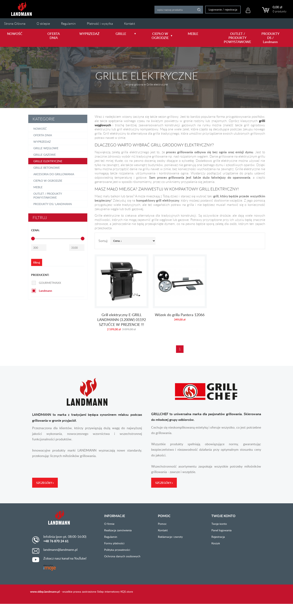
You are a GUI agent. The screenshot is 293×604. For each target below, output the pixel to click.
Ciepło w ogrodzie (47, 181)
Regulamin (68, 23)
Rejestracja (218, 537)
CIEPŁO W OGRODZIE (162, 35)
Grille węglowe (45, 148)
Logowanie (213, 9)
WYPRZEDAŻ (89, 33)
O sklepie (43, 23)
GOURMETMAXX (50, 283)
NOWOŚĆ (14, 33)
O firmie (109, 524)
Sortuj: (103, 241)
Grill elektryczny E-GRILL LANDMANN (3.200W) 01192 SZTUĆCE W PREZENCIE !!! (122, 294)
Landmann (45, 291)
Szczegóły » (45, 483)
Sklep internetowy (108, 591)
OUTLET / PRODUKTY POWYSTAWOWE (235, 37)
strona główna (134, 84)
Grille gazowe (44, 155)
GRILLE (126, 33)
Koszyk (215, 543)
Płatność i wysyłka (100, 23)
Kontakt (129, 23)
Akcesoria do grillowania (53, 174)
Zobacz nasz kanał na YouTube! (64, 558)
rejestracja (229, 9)
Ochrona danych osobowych (122, 556)
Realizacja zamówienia (118, 530)
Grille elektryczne (157, 84)
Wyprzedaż (42, 142)
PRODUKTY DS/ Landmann (52, 204)
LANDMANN (21, 9)
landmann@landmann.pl (60, 549)
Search (197, 10)
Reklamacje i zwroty (170, 537)
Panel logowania (221, 530)
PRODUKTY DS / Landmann (270, 37)
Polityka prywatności (117, 550)
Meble (38, 187)
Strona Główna (14, 23)
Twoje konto (219, 524)
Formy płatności (114, 543)
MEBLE (193, 33)
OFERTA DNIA (53, 35)
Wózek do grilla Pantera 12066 (180, 294)
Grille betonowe (46, 168)
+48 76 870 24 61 (56, 541)
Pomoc (162, 524)
